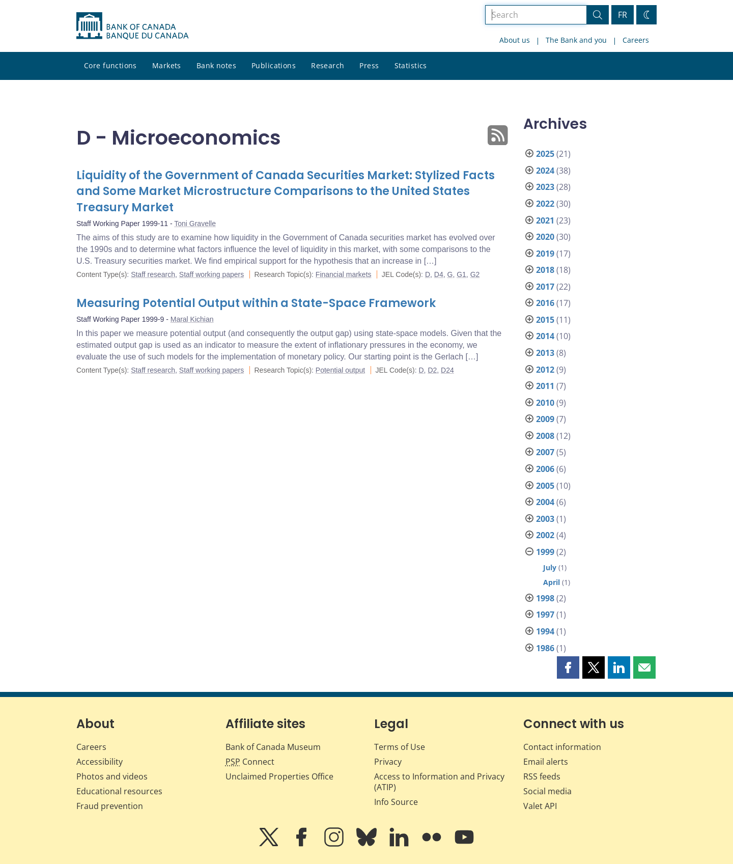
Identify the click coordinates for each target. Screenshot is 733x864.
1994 (545, 631)
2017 (545, 286)
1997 (545, 614)
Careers (636, 40)
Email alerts (545, 761)
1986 (545, 648)
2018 (545, 269)
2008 (545, 435)
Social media (547, 791)
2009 (545, 419)
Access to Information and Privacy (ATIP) (439, 782)
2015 (545, 319)
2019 (545, 253)
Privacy (388, 761)
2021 (545, 220)
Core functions (110, 65)
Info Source (396, 801)
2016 (545, 303)
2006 (545, 469)
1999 (545, 552)
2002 (545, 535)
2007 (545, 452)
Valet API (540, 806)
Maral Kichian (192, 319)
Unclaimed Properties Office (279, 776)
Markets (166, 65)
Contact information (562, 746)
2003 (545, 518)
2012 (545, 369)
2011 (545, 386)
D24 (447, 370)
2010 (545, 402)
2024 (545, 170)
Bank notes (216, 65)
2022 (545, 203)
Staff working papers (211, 274)
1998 (545, 598)
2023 (545, 186)
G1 (461, 274)
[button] (568, 667)
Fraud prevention (109, 806)
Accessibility (99, 761)
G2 (475, 274)
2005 (545, 485)
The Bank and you (576, 40)
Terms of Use (399, 746)
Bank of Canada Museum (273, 746)
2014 (545, 336)
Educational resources (119, 791)
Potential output (340, 370)
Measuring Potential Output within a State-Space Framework (256, 303)
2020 (545, 236)
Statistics (410, 65)
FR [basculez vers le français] (622, 14)
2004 (545, 502)
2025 (545, 153)
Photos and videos (112, 776)
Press (369, 65)
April (551, 582)
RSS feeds (541, 776)
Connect (249, 761)
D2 (432, 370)
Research (327, 65)
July (549, 567)
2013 (545, 352)
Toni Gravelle (195, 223)
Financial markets (344, 274)
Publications (273, 65)
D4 (438, 274)
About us (514, 40)
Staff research (153, 274)
